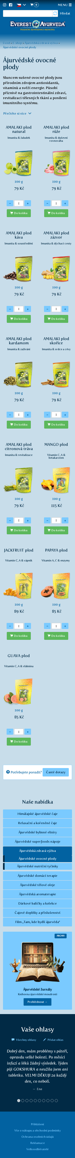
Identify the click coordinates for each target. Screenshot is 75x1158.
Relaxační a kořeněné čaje (37, 823)
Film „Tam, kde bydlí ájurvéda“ (37, 922)
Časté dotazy (55, 772)
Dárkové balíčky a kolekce (37, 903)
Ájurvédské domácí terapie (37, 876)
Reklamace (37, 1143)
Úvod (6, 43)
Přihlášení (37, 1124)
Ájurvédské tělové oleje (37, 885)
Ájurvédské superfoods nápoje (37, 841)
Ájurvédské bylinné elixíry (37, 832)
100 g (19, 160)
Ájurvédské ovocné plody (19, 47)
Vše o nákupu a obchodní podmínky (37, 1130)
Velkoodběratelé (37, 1149)
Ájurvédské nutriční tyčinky (37, 866)
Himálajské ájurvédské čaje (37, 814)
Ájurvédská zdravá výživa (41, 43)
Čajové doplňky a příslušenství (37, 913)
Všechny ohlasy (24, 1039)
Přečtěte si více (17, 113)
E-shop (17, 43)
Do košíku (20, 213)
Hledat (65, 13)
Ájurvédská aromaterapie (37, 894)
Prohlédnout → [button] (37, 1002)
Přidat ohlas (53, 1039)
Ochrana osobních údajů (37, 1136)
